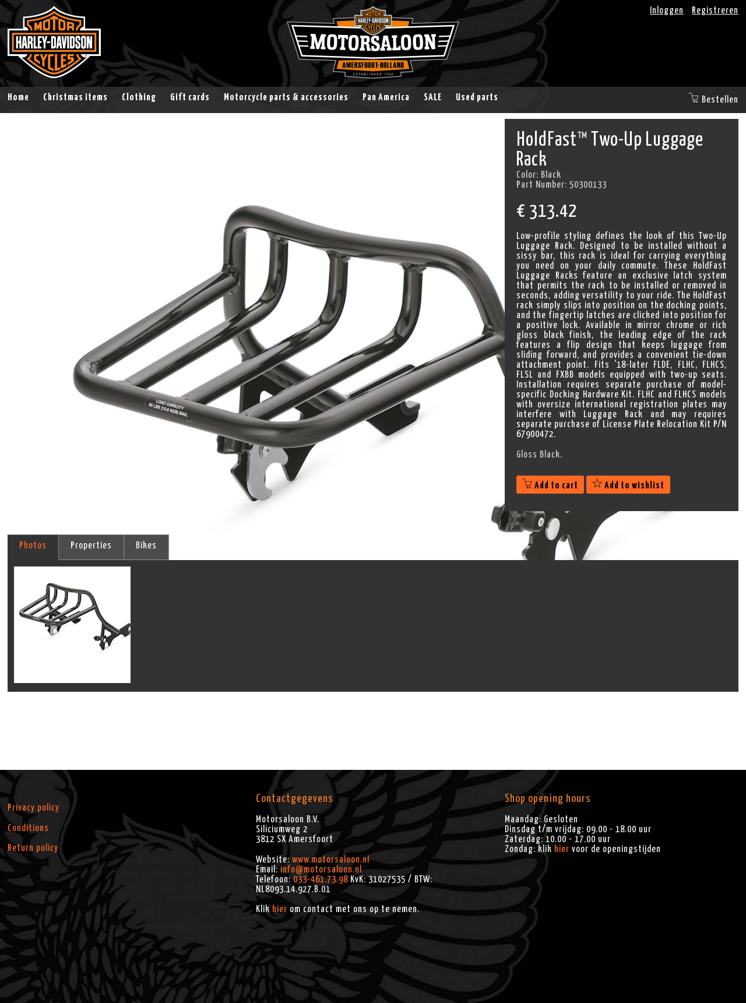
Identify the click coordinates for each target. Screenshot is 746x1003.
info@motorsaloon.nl (321, 869)
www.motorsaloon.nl (331, 859)
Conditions (28, 828)
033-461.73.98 (320, 879)
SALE (433, 97)
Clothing (139, 97)
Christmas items (75, 97)
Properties (91, 545)
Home (18, 97)
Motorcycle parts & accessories (286, 97)
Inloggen (667, 10)
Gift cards (190, 97)
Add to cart (550, 485)
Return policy (33, 848)
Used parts (477, 97)
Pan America (386, 97)
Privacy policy (33, 807)
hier (279, 909)
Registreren (715, 10)
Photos (33, 545)
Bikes (146, 545)
